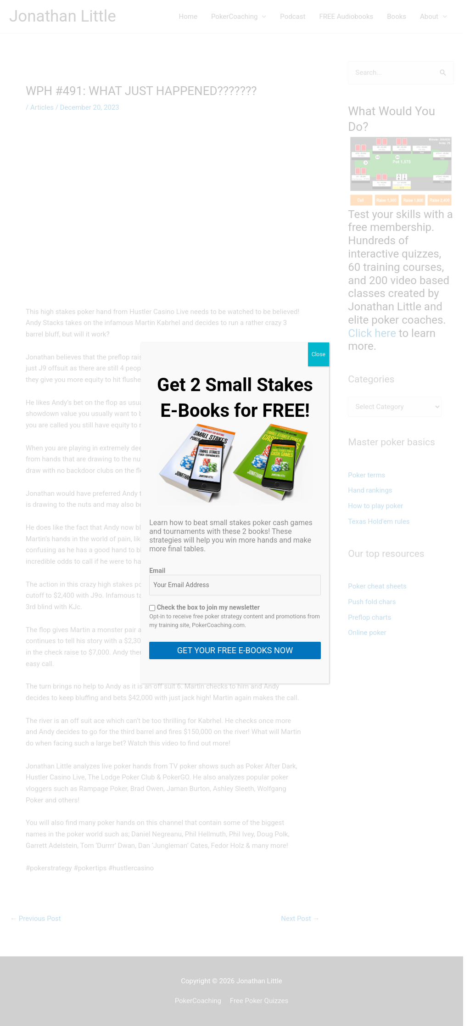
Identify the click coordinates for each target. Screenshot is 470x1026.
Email (157, 570)
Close (318, 354)
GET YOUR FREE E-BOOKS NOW (235, 650)
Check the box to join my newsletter (204, 607)
